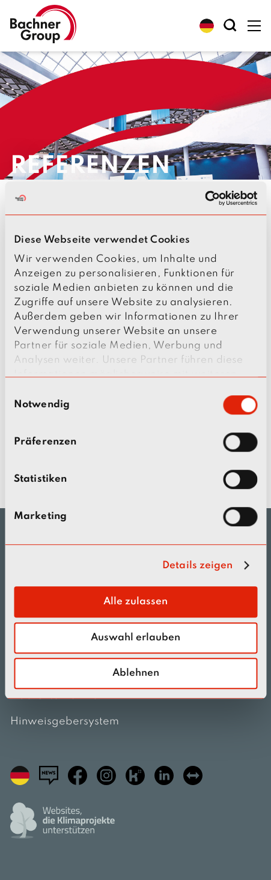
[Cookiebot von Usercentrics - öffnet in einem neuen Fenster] (204, 198)
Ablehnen (135, 673)
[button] (206, 26)
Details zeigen (197, 565)
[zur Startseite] (43, 25)
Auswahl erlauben (135, 638)
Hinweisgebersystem (64, 721)
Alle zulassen (135, 601)
